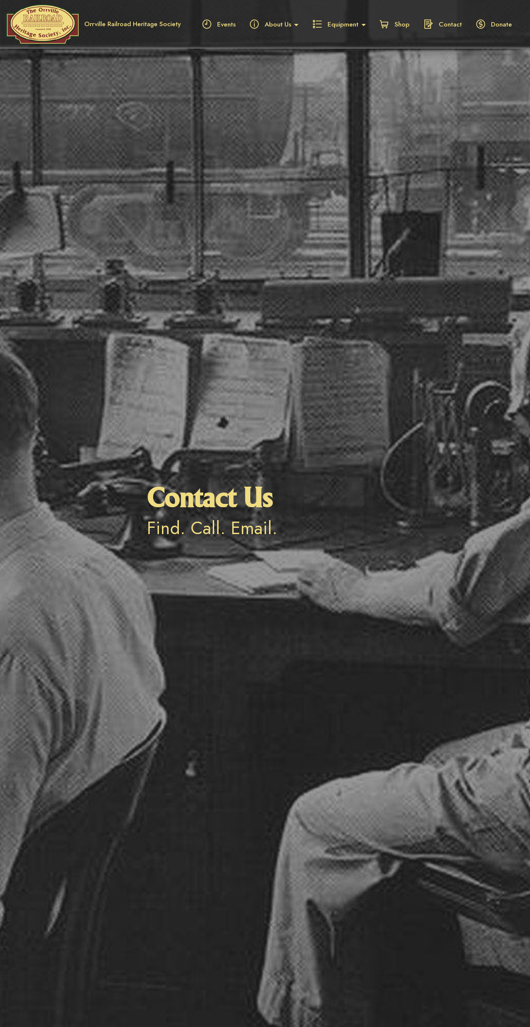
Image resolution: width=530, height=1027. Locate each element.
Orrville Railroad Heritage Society (132, 24)
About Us (270, 24)
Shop (395, 24)
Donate (494, 24)
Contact (443, 24)
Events (219, 24)
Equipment (335, 24)
